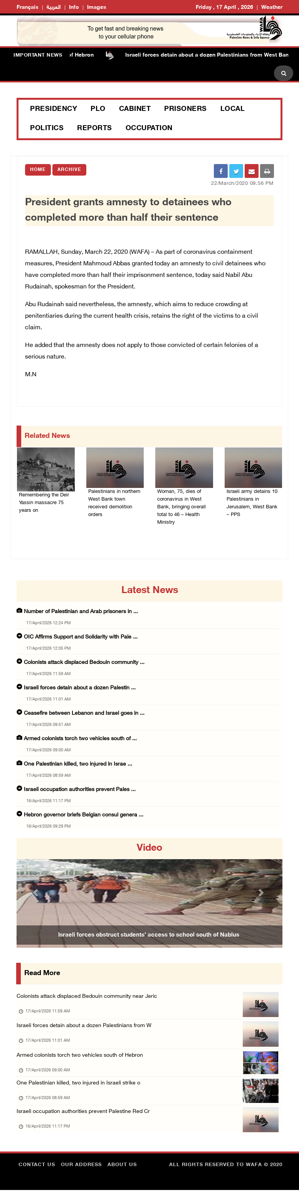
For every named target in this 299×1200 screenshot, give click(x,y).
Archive (69, 170)
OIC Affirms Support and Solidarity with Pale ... (81, 638)
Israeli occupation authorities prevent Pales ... (80, 791)
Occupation (149, 128)
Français (28, 7)
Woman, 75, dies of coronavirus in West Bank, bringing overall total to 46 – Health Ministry (184, 503)
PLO (98, 109)
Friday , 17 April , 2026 (224, 7)
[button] (37, 894)
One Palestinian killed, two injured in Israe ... (78, 765)
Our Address (81, 1175)
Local (232, 109)
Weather (271, 7)
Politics (47, 128)
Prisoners (185, 109)
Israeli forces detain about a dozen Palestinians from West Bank (212, 55)
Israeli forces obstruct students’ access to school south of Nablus (148, 936)
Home (38, 170)
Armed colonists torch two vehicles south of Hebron (84, 1060)
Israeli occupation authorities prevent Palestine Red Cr (86, 1119)
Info (74, 7)
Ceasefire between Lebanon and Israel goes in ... (84, 714)
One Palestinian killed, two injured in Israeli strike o (81, 1089)
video (149, 849)
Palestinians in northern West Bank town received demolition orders (114, 499)
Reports (94, 128)
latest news (149, 592)
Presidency (53, 109)
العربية (54, 7)
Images (96, 7)
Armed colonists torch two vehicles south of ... (80, 740)
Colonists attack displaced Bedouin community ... (84, 663)
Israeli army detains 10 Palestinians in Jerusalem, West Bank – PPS (253, 499)
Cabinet (135, 109)
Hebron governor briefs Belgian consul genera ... (83, 816)
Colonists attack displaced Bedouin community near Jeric (91, 997)
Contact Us (36, 1175)
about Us (122, 1175)
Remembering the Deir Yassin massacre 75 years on (45, 503)
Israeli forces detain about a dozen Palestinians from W (87, 1029)
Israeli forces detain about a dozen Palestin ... (80, 689)
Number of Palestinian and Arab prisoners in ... (81, 613)
